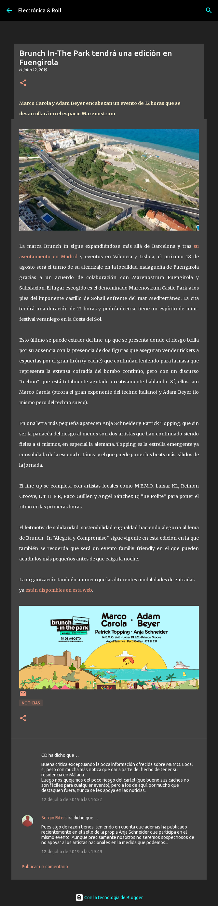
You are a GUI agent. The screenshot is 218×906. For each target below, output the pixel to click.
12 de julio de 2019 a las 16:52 (71, 799)
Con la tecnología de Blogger (109, 897)
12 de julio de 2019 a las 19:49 (71, 851)
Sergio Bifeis (54, 817)
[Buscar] (209, 10)
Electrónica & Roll (39, 10)
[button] (23, 83)
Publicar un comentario (45, 866)
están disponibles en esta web (58, 590)
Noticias (31, 703)
